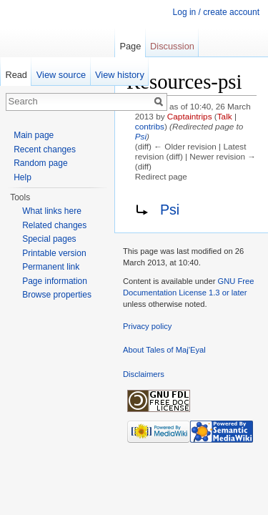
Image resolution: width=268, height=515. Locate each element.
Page (130, 46)
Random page (40, 163)
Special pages (49, 239)
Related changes (54, 225)
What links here (51, 211)
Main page (34, 135)
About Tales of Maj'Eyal (164, 349)
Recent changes (45, 149)
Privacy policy (147, 326)
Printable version (54, 253)
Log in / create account (216, 12)
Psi (141, 136)
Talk (224, 116)
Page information (54, 281)
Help (22, 177)
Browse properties (56, 295)
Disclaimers (143, 374)
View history (119, 74)
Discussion (172, 46)
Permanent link (50, 267)
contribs (149, 126)
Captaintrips (189, 116)
